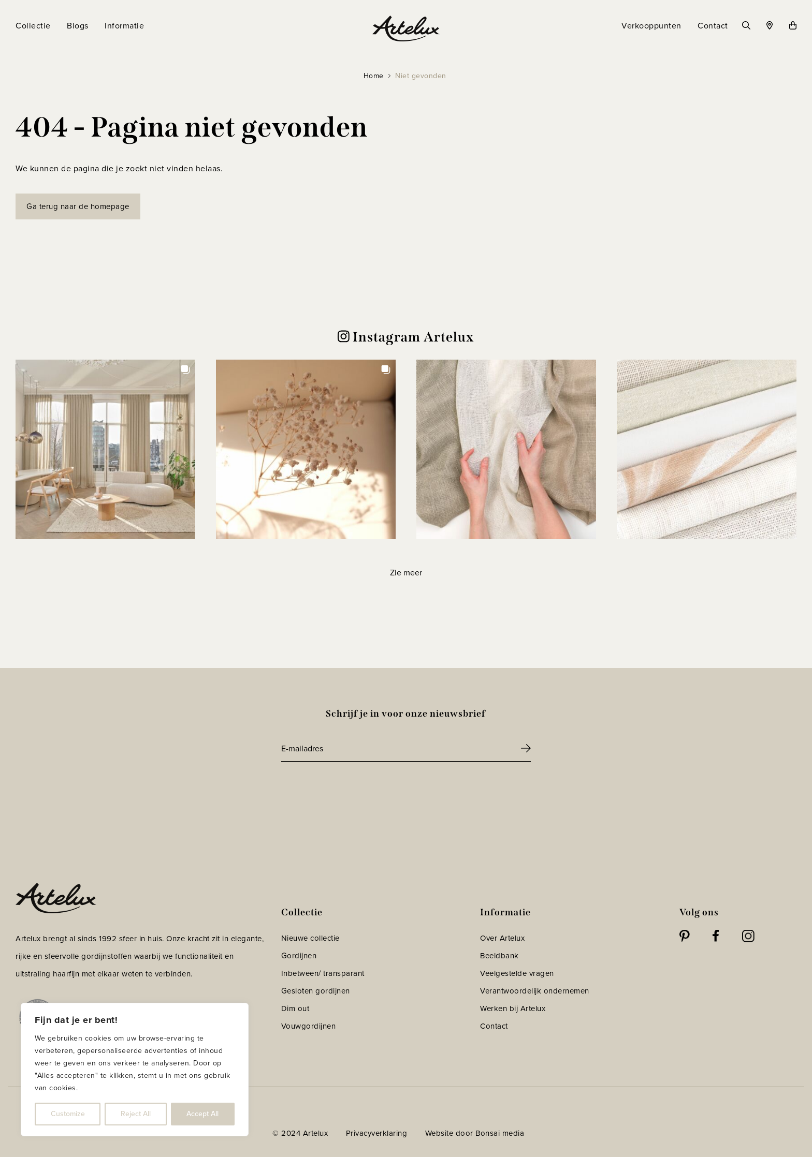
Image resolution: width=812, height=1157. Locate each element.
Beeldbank (499, 955)
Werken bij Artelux (512, 1008)
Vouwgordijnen (308, 1026)
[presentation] (360, 790)
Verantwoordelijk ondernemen (534, 991)
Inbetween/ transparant (323, 973)
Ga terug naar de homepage (77, 206)
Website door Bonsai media (475, 1133)
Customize (68, 1113)
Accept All (202, 1113)
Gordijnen (299, 955)
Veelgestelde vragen (517, 973)
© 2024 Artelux (300, 1133)
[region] (135, 1069)
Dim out (295, 1008)
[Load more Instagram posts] (406, 572)
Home (374, 75)
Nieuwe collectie (310, 938)
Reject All (136, 1113)
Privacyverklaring (377, 1133)
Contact (494, 1026)
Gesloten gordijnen (315, 991)
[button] (105, 449)
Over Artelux (502, 938)
